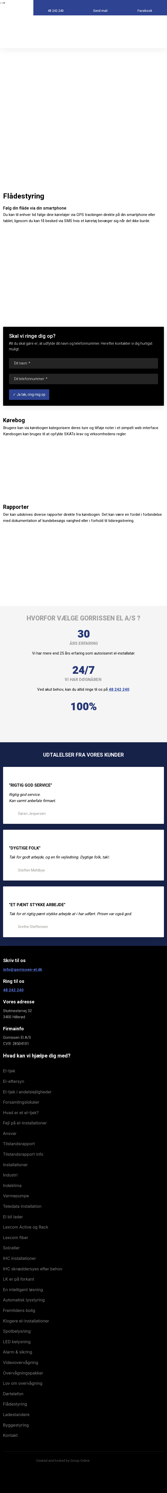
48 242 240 (119, 689)
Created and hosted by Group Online (63, 1460)
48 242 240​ (13, 990)
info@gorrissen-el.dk (22, 969)
